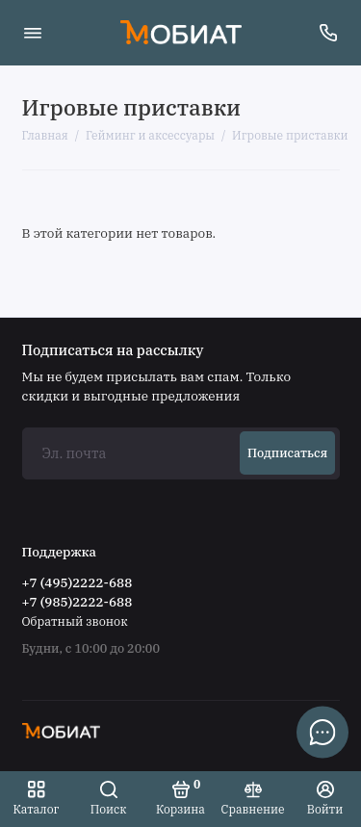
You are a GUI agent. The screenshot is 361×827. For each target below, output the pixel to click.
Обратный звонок (75, 621)
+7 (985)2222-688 (77, 601)
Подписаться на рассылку (113, 350)
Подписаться (287, 452)
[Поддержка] (329, 32)
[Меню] (32, 32)
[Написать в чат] (322, 732)
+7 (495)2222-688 (77, 582)
